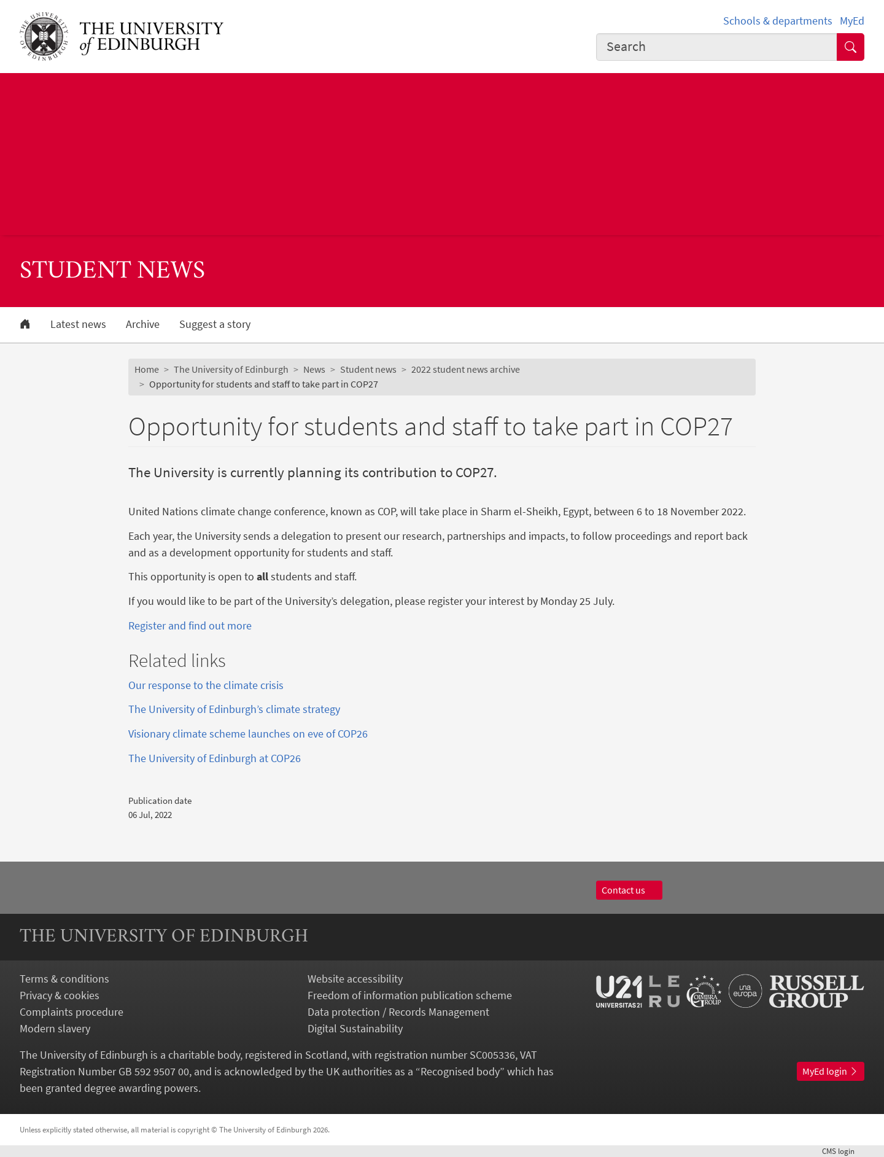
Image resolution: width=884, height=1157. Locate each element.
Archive (143, 324)
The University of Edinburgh (231, 369)
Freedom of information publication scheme (410, 995)
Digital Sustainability (355, 1028)
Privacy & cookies (59, 995)
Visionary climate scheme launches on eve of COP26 (248, 734)
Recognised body (460, 1071)
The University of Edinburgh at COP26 (214, 758)
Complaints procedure (71, 1012)
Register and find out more (190, 625)
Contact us (629, 890)
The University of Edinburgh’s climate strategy (234, 709)
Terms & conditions (64, 979)
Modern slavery (55, 1028)
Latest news (78, 324)
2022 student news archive (465, 369)
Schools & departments (777, 21)
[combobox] (717, 47)
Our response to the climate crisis (206, 685)
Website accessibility (355, 979)
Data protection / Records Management (398, 1012)
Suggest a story (214, 324)
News (314, 369)
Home (146, 369)
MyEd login (830, 1071)
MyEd (852, 21)
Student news (368, 369)
